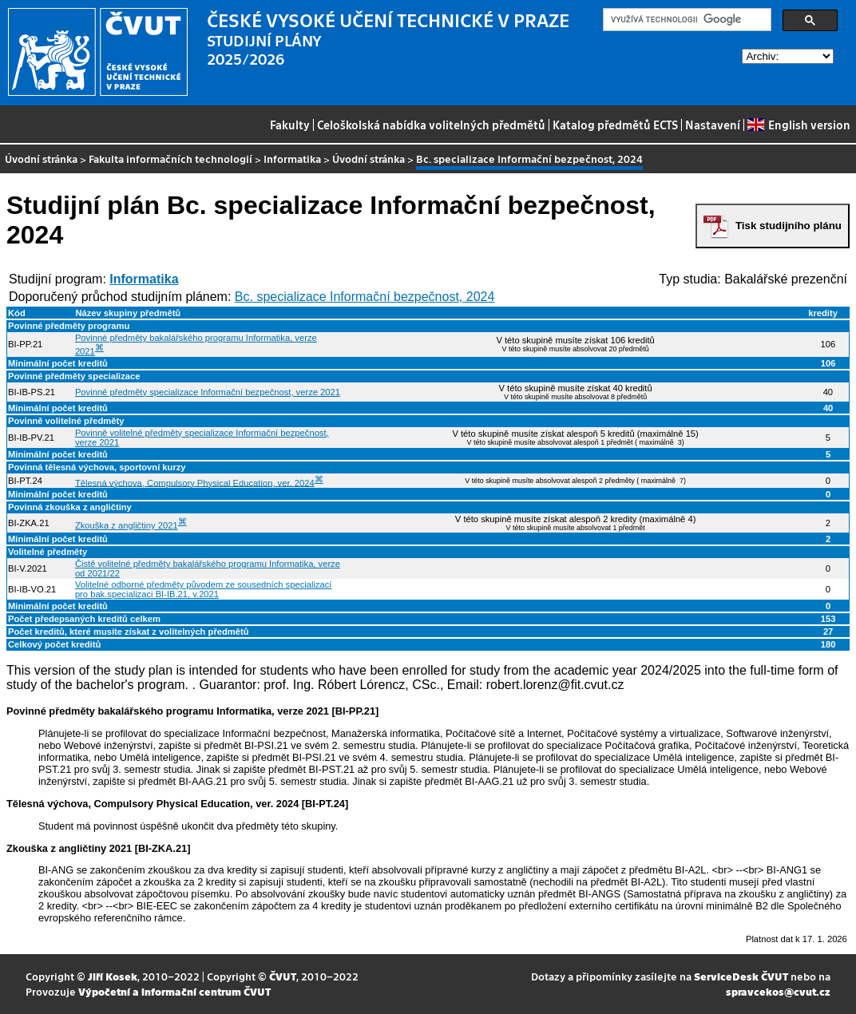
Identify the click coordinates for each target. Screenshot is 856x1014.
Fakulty (290, 124)
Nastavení (712, 124)
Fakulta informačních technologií (170, 158)
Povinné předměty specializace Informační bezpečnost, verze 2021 (207, 392)
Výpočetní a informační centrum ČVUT (174, 991)
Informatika (292, 158)
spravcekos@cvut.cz (778, 991)
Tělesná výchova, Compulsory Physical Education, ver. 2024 (195, 482)
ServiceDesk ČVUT (741, 976)
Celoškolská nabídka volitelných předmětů (431, 124)
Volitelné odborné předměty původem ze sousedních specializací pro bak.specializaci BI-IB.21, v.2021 (203, 589)
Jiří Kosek (112, 976)
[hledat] (685, 20)
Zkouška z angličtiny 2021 (126, 525)
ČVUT (282, 976)
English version (798, 124)
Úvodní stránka (41, 158)
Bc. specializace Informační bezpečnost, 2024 (365, 296)
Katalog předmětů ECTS (615, 124)
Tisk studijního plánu (788, 226)
